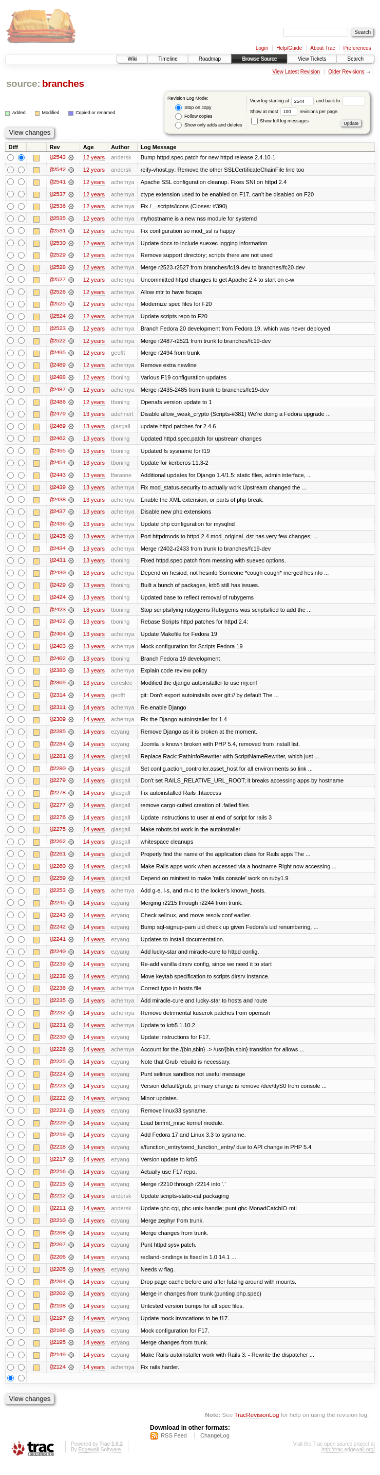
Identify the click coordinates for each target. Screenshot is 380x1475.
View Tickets (312, 59)
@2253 (57, 898)
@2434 (57, 552)
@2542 (57, 170)
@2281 (57, 762)
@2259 (57, 885)
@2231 (57, 1033)
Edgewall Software (99, 1461)
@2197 (57, 1329)
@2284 (57, 749)
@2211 (57, 1218)
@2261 (57, 861)
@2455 (57, 453)
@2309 (57, 725)
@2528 (57, 268)
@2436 (57, 527)
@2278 (57, 799)
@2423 (57, 614)
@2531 (57, 231)
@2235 (57, 1009)
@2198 (57, 1317)
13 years (94, 416)
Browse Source (259, 59)
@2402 (57, 663)
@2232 (57, 1021)
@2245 (57, 910)
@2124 (57, 1379)
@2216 (57, 1181)
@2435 (57, 540)
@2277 (57, 811)
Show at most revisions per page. (294, 111)
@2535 (57, 219)
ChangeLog (215, 1447)
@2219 (57, 1144)
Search (355, 59)
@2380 (57, 675)
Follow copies (193, 116)
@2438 (57, 503)
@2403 (57, 651)
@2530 (57, 244)
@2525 (57, 305)
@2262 (57, 848)
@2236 (57, 996)
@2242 (57, 935)
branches (63, 83)
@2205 (57, 1280)
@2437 (57, 515)
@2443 (57, 478)
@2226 (57, 1058)
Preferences (357, 48)
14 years (94, 700)
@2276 (57, 824)
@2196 (57, 1342)
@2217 (57, 1169)
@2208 (57, 1243)
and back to (340, 100)
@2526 (57, 293)
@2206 (57, 1268)
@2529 (57, 256)
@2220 (57, 1132)
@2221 (57, 1120)
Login (262, 48)
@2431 (57, 564)
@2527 (57, 281)
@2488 (57, 379)
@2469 (57, 429)
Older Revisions (346, 72)
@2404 (57, 638)
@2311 (57, 712)
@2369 (57, 688)
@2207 (57, 1255)
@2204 (57, 1292)
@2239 (57, 972)
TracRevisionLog (256, 1426)
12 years (94, 157)
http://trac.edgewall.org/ (348, 1461)
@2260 (57, 873)
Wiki (132, 59)
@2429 (57, 589)
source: (23, 83)
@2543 (57, 157)
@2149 (57, 1366)
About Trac (322, 48)
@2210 (57, 1231)
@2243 (57, 922)
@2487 (57, 392)
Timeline (167, 59)
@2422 (57, 626)
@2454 (57, 466)
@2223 (57, 1095)
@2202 (57, 1305)
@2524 (57, 318)
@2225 (57, 1070)
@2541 (57, 182)
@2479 (57, 416)
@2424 (57, 601)
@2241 (57, 947)
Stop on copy (193, 107)
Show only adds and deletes (208, 125)
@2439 (57, 490)
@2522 (57, 342)
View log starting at (283, 100)
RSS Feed (174, 1447)
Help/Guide (289, 48)
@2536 (57, 207)
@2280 (57, 774)
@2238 (57, 984)
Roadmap (210, 59)
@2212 (57, 1206)
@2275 (57, 836)
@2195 (57, 1354)
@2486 (57, 404)
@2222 (57, 1107)
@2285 (57, 737)
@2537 (57, 194)
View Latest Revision (296, 72)
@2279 (57, 786)
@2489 (57, 367)
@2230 (57, 1046)
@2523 (57, 330)
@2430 (57, 577)
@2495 (57, 355)
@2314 (57, 700)
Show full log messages (280, 120)
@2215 (57, 1194)
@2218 (57, 1157)
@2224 (57, 1083)
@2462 (57, 441)
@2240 (57, 959)
